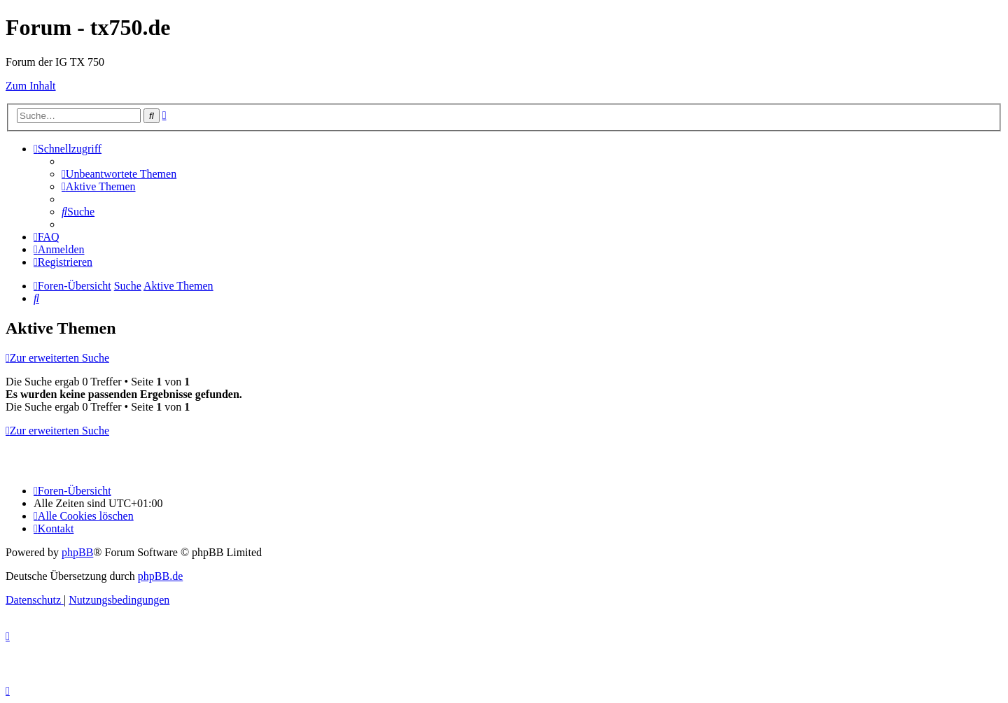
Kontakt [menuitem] (54, 528)
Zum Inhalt (31, 86)
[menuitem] (119, 174)
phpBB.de (160, 576)
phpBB (77, 552)
